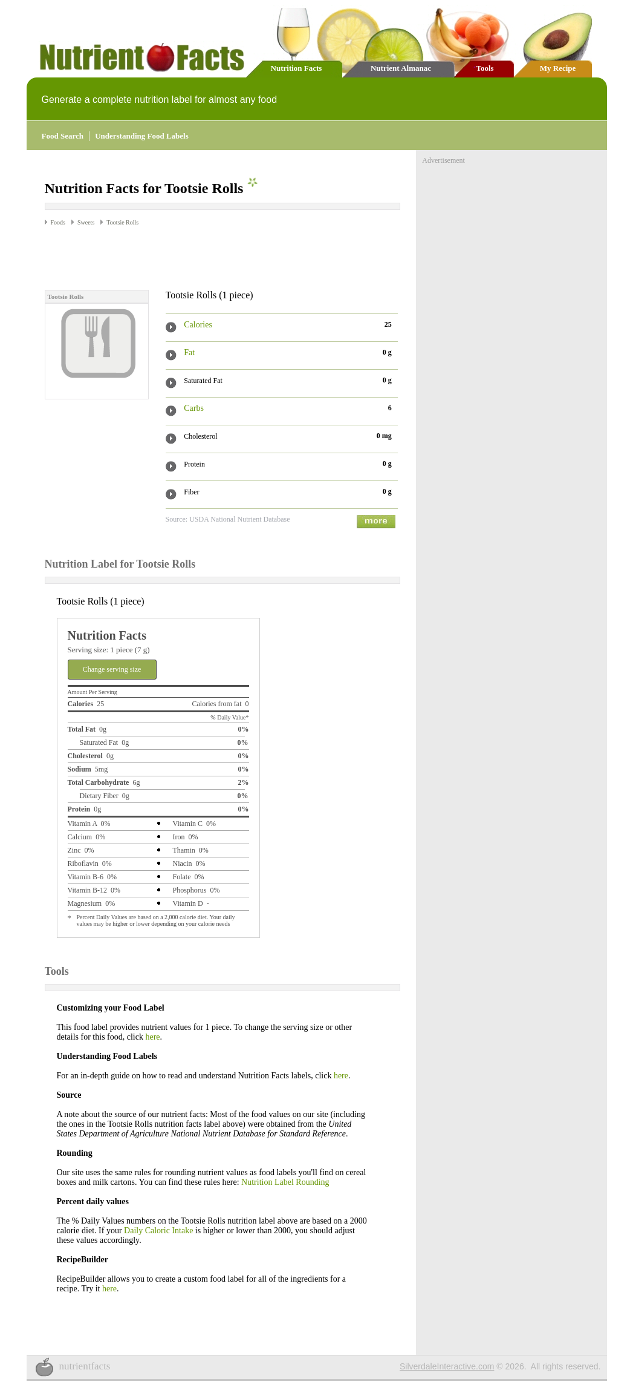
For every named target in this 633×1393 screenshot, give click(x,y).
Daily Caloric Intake (158, 1230)
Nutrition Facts (296, 68)
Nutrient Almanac (401, 68)
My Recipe (558, 68)
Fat (189, 352)
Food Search (62, 135)
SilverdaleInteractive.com (447, 1366)
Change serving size (112, 669)
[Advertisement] (186, 257)
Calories (198, 324)
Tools (484, 68)
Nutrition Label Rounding (285, 1182)
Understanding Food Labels (142, 135)
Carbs (194, 408)
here (152, 1036)
